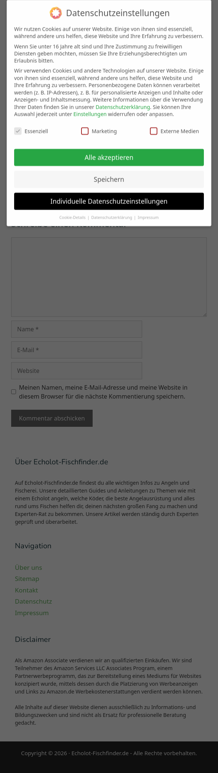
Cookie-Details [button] (72, 213)
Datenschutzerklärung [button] (112, 213)
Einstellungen (89, 110)
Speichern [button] (109, 175)
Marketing (99, 127)
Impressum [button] (148, 213)
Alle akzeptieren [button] (109, 153)
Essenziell (31, 127)
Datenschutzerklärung (123, 103)
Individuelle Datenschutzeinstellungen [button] (109, 197)
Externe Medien (174, 127)
